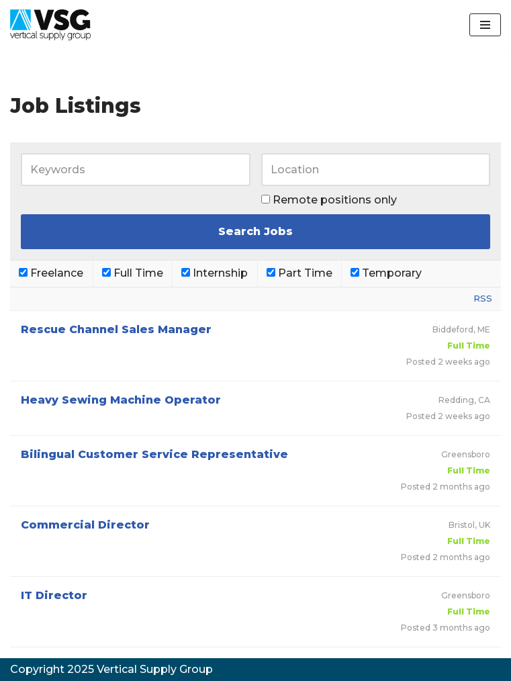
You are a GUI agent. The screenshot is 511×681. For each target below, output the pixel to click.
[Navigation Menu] (485, 24)
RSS (482, 298)
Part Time (299, 273)
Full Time (132, 273)
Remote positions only (335, 199)
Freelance (51, 273)
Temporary (386, 273)
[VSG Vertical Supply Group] (50, 24)
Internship (214, 273)
